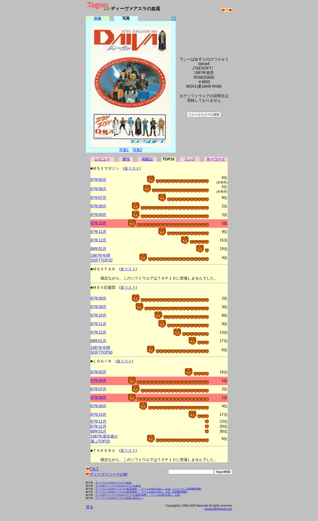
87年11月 (99, 232)
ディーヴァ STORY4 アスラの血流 (113, 482)
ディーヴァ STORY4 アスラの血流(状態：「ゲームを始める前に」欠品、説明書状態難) (141, 492)
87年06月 (99, 189)
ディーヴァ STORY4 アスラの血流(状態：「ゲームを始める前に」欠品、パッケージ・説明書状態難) (148, 488)
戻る (89, 507)
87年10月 (99, 223)
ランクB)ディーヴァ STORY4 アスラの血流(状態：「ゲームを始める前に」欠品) (137, 495)
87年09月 (99, 215)
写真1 (124, 150)
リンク (190, 159)
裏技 (126, 159)
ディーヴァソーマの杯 (106, 474)
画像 (97, 18)
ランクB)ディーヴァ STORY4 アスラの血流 (118, 485)
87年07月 (99, 198)
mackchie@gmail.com (218, 509)
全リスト (131, 168)
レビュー (102, 159)
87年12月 (99, 240)
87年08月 (99, 206)
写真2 (137, 150)
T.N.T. (92, 469)
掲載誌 (147, 159)
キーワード (215, 159)
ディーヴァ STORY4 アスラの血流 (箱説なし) (119, 498)
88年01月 (99, 249)
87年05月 (99, 180)
